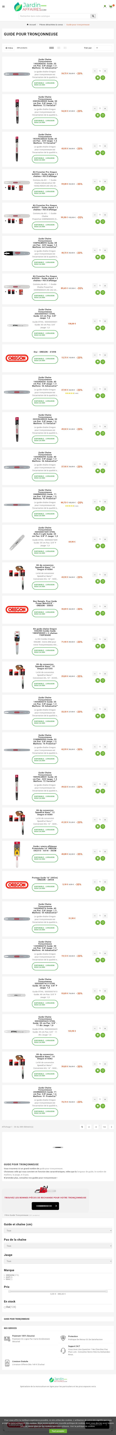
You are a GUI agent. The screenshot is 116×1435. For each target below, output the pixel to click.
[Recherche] (50, 16)
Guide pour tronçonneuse (16, 1319)
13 (104, 1127)
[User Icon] (104, 6)
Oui (11, 1306)
